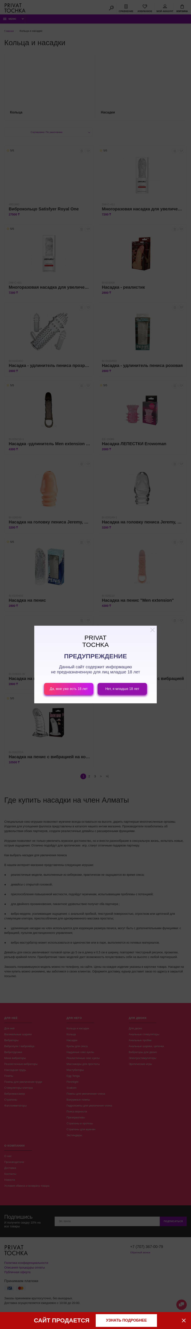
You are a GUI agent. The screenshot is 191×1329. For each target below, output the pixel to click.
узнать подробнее (126, 1320)
